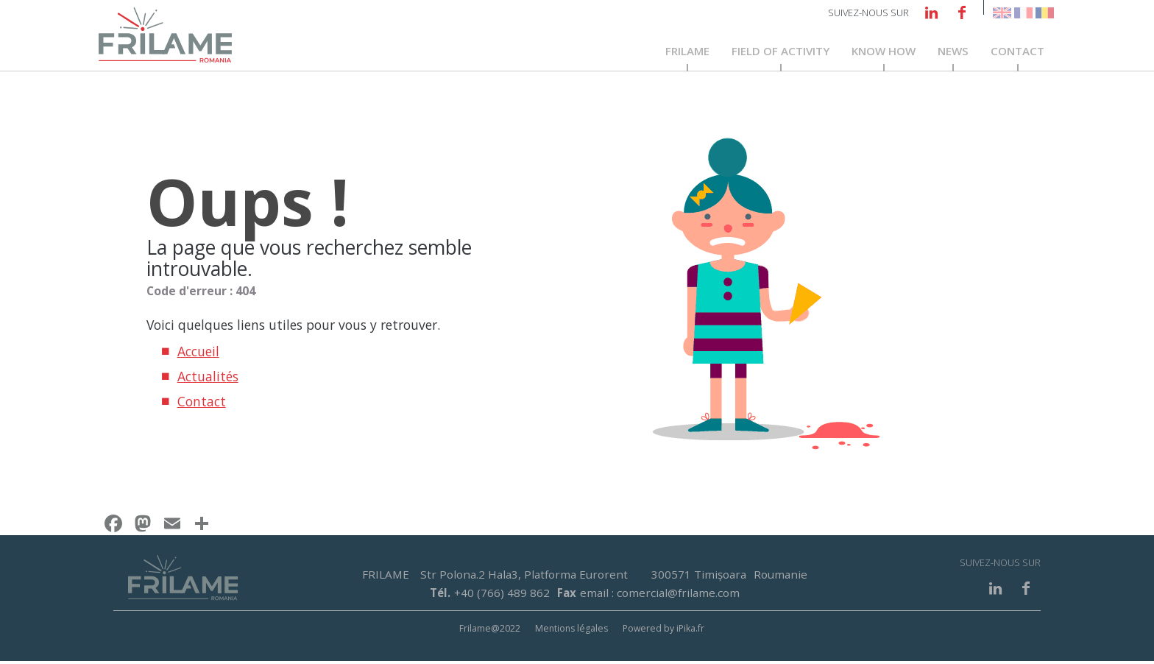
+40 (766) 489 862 (502, 594)
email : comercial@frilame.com (660, 594)
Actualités (207, 379)
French (1023, 12)
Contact (1017, 53)
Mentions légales (571, 630)
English (1002, 12)
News (953, 53)
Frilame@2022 (489, 630)
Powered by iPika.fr (663, 630)
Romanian (1045, 12)
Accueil (198, 354)
